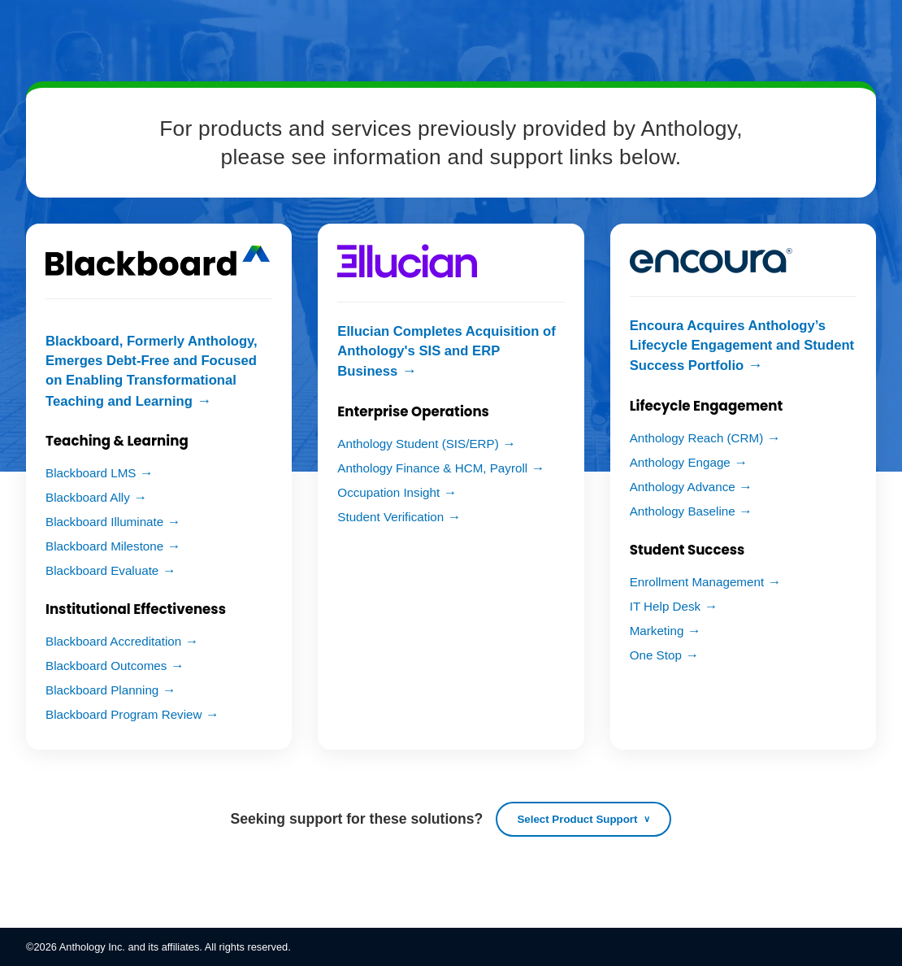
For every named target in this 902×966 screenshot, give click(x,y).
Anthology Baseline (682, 511)
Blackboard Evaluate (102, 570)
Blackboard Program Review (124, 714)
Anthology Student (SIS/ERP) (417, 443)
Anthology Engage (680, 462)
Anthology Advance (682, 487)
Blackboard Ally (88, 497)
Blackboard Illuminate (104, 522)
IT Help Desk (665, 606)
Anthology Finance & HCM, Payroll (432, 468)
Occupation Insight (388, 492)
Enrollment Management (697, 582)
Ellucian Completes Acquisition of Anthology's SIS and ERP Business (446, 351)
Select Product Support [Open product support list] (577, 819)
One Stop (656, 655)
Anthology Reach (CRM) (697, 438)
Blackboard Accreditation (113, 641)
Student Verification (390, 517)
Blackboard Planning (102, 690)
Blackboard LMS (91, 473)
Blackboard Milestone (104, 546)
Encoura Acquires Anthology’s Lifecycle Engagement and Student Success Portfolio (742, 345)
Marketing (657, 630)
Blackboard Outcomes (106, 665)
